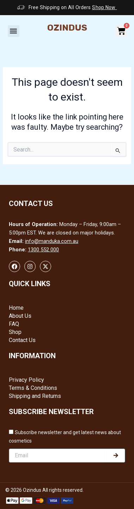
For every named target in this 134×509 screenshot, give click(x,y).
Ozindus (67, 27)
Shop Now (104, 7)
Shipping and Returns (35, 396)
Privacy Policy (26, 379)
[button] (13, 31)
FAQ (14, 324)
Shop (15, 332)
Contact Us (22, 340)
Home (16, 307)
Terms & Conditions (33, 388)
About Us (20, 316)
